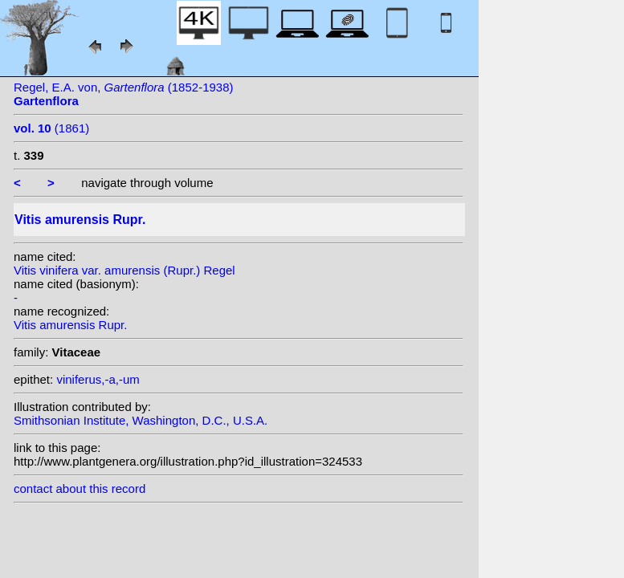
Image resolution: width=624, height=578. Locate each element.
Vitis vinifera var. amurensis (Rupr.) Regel (124, 270)
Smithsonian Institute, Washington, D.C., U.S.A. (140, 420)
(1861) (51, 128)
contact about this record (79, 488)
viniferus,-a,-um (97, 379)
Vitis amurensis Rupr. (70, 325)
